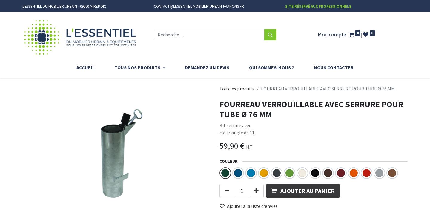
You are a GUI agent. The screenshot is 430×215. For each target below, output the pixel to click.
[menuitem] (85, 67)
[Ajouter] (256, 191)
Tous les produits (236, 89)
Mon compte (332, 34)
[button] (303, 191)
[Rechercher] (270, 34)
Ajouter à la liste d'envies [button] (249, 206)
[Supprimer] (226, 191)
